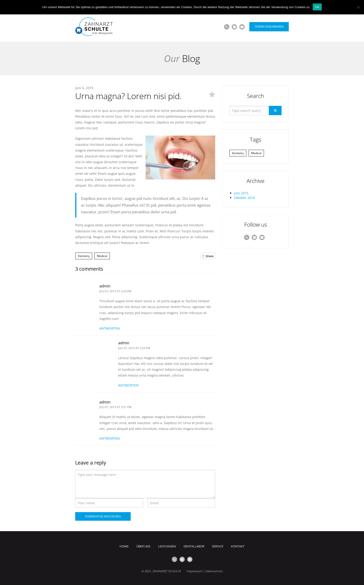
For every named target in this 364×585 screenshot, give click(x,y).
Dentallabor (194, 546)
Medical (102, 256)
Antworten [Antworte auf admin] (109, 328)
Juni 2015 (241, 193)
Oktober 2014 (244, 197)
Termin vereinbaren (269, 27)
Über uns (143, 546)
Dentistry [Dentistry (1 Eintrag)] (238, 153)
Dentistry (84, 256)
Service (217, 546)
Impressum (194, 571)
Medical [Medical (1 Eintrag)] (256, 153)
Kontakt (237, 546)
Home (124, 546)
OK (317, 7)
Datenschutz (214, 571)
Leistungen (167, 546)
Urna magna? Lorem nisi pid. (128, 96)
